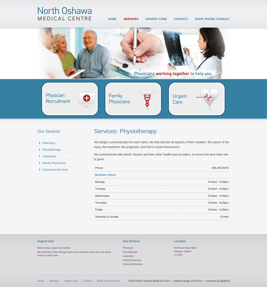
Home (112, 19)
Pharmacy (48, 143)
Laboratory (49, 156)
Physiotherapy (51, 149)
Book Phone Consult (212, 19)
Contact (181, 19)
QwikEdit (225, 280)
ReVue (198, 280)
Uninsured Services (55, 169)
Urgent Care (156, 19)
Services (131, 19)
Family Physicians (54, 163)
